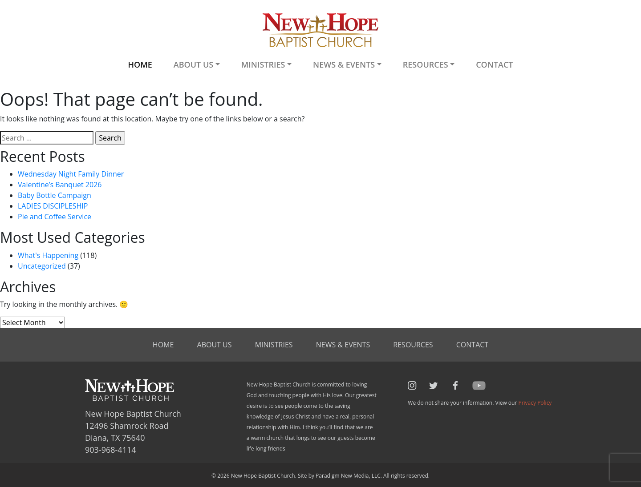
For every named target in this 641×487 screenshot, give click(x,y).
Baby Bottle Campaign (54, 195)
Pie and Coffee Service (54, 216)
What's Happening (48, 255)
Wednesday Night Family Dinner (71, 174)
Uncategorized (42, 266)
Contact (494, 64)
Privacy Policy (535, 403)
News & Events (343, 345)
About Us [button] (193, 64)
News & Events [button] (344, 64)
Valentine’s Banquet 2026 (59, 184)
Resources (413, 345)
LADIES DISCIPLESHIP (53, 206)
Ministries (274, 345)
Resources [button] (425, 64)
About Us (214, 345)
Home (140, 64)
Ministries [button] (263, 64)
